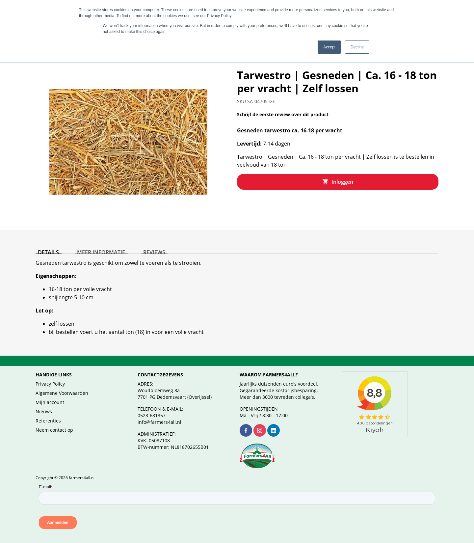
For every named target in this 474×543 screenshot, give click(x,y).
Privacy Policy (50, 376)
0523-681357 (152, 407)
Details (46, 239)
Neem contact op (54, 422)
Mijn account (50, 394)
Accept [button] (329, 47)
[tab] (46, 240)
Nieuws (44, 403)
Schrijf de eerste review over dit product (283, 106)
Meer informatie (94, 239)
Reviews (142, 239)
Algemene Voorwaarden (62, 385)
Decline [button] (357, 47)
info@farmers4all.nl (159, 414)
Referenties (48, 413)
